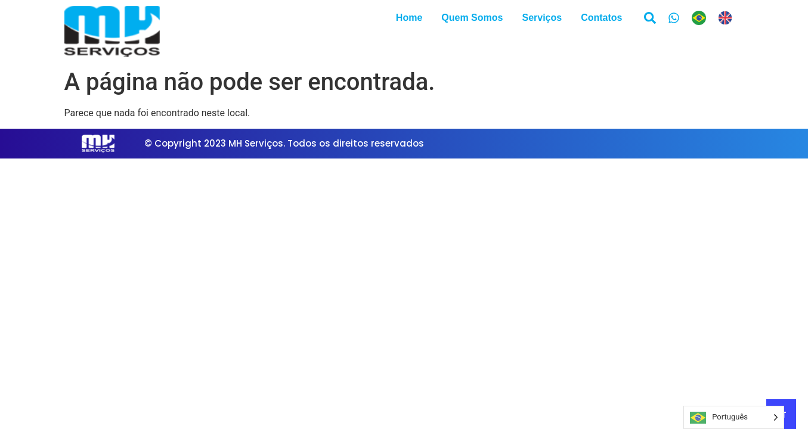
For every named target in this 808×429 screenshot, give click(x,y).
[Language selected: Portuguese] (718, 18)
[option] (728, 18)
